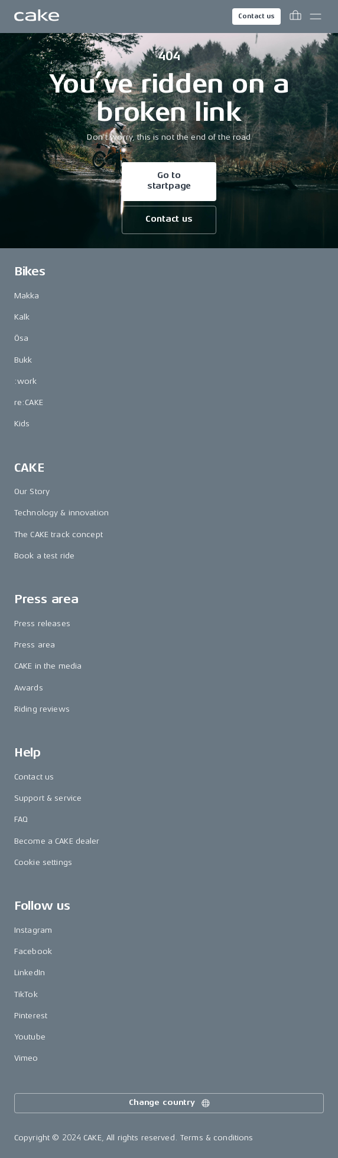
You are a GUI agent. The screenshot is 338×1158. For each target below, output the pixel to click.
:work (25, 381)
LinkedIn (29, 972)
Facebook (33, 951)
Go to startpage (169, 180)
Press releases (42, 623)
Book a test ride (44, 555)
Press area (34, 644)
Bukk (23, 360)
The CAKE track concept (58, 534)
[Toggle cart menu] (295, 16)
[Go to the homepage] (36, 16)
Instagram (33, 930)
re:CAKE (28, 402)
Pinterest (30, 1015)
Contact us (256, 16)
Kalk (22, 316)
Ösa (21, 338)
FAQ (21, 819)
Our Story (32, 491)
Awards (28, 687)
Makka (27, 295)
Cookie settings (43, 862)
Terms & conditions (217, 1137)
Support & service (48, 798)
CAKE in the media (48, 666)
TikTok (26, 994)
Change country (170, 1103)
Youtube (30, 1036)
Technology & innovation (61, 512)
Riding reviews (42, 709)
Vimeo (26, 1058)
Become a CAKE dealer (57, 841)
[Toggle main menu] (316, 16)
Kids (22, 423)
